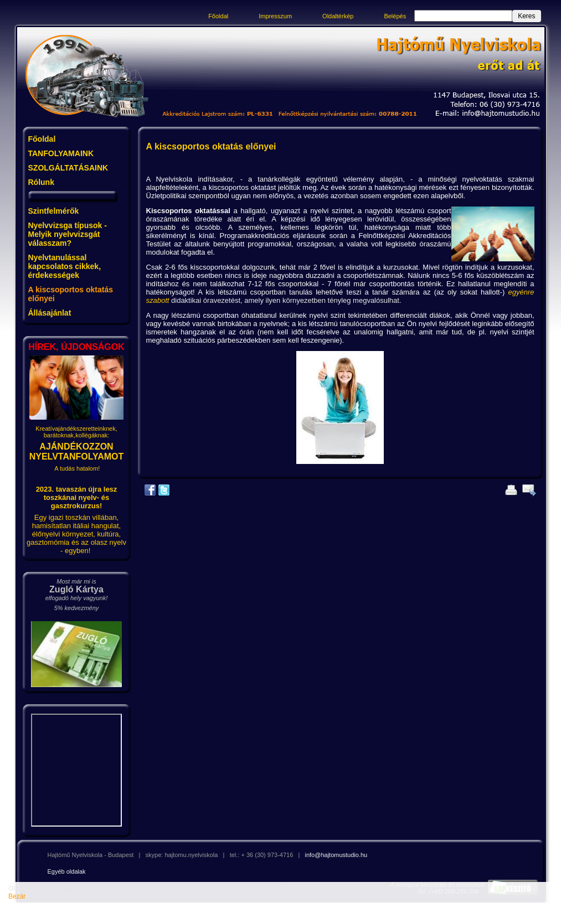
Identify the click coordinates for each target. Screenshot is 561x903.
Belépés (395, 16)
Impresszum (275, 16)
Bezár (16, 896)
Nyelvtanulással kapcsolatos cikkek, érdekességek (64, 266)
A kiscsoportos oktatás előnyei (71, 294)
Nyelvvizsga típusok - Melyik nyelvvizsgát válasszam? (67, 234)
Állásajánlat (49, 312)
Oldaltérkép (337, 16)
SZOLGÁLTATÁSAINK (68, 167)
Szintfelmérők (53, 211)
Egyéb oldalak (67, 871)
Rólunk (41, 182)
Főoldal (218, 16)
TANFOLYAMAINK (61, 153)
